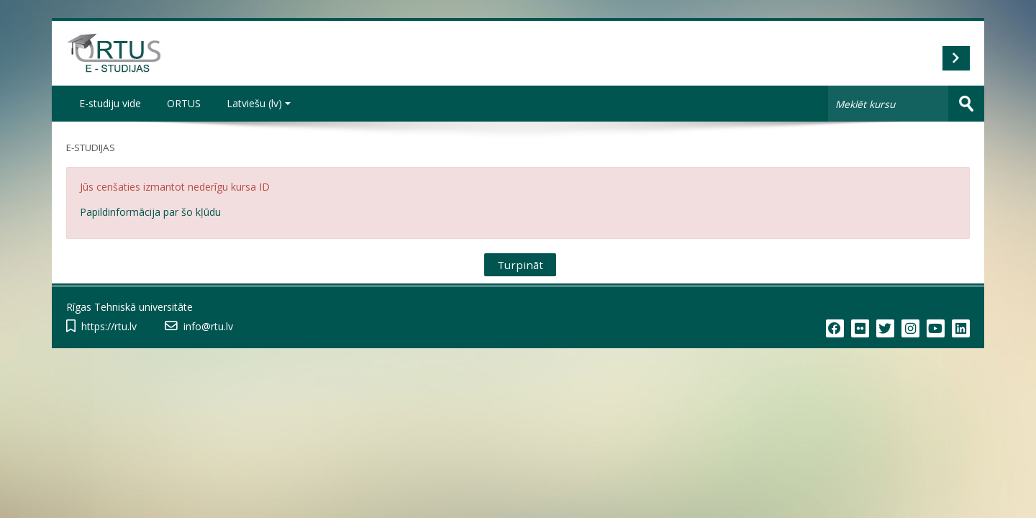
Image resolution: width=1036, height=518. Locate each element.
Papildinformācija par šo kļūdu (150, 212)
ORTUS (184, 103)
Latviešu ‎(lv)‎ (259, 103)
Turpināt (520, 265)
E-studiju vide (110, 103)
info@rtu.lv (208, 326)
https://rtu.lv (109, 326)
